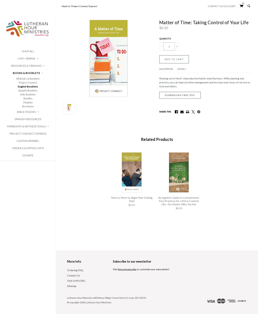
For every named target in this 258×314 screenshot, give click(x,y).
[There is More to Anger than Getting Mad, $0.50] (131, 172)
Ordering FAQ (75, 270)
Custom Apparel (28, 140)
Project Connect (28, 82)
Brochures (28, 106)
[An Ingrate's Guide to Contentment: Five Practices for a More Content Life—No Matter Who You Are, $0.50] (178, 172)
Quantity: (165, 38)
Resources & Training (28, 65)
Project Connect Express (27, 133)
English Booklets (28, 86)
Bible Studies (28, 111)
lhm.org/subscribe (127, 269)
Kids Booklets (28, 94)
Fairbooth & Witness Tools (28, 126)
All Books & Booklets (28, 78)
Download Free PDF (180, 95)
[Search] (249, 6)
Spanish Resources (27, 119)
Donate (27, 155)
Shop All (28, 51)
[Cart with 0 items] (242, 6)
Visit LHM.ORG (76, 280)
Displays (28, 102)
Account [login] (230, 6)
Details (182, 69)
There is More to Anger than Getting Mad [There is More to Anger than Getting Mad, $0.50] (132, 199)
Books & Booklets (28, 72)
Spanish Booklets (28, 90)
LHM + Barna (28, 58)
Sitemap (71, 285)
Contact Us (215, 6)
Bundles (27, 98)
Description (166, 69)
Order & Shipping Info (28, 148)
